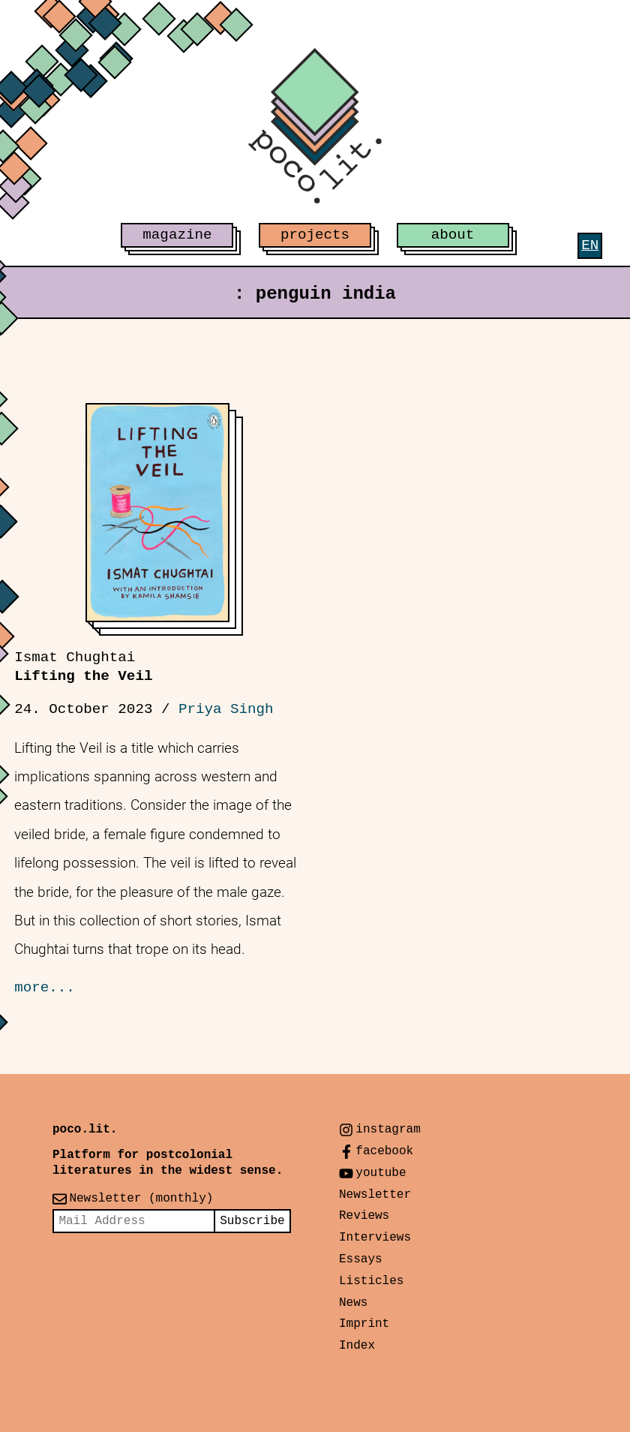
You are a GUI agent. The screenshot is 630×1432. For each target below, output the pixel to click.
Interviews (375, 1237)
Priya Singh (226, 709)
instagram (388, 1129)
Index (357, 1345)
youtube (381, 1173)
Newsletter (375, 1195)
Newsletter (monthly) (141, 1198)
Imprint (364, 1324)
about (453, 235)
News (353, 1303)
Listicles (371, 1281)
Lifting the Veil (83, 666)
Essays (360, 1259)
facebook (384, 1151)
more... (44, 987)
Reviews (364, 1216)
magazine (177, 235)
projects (315, 235)
